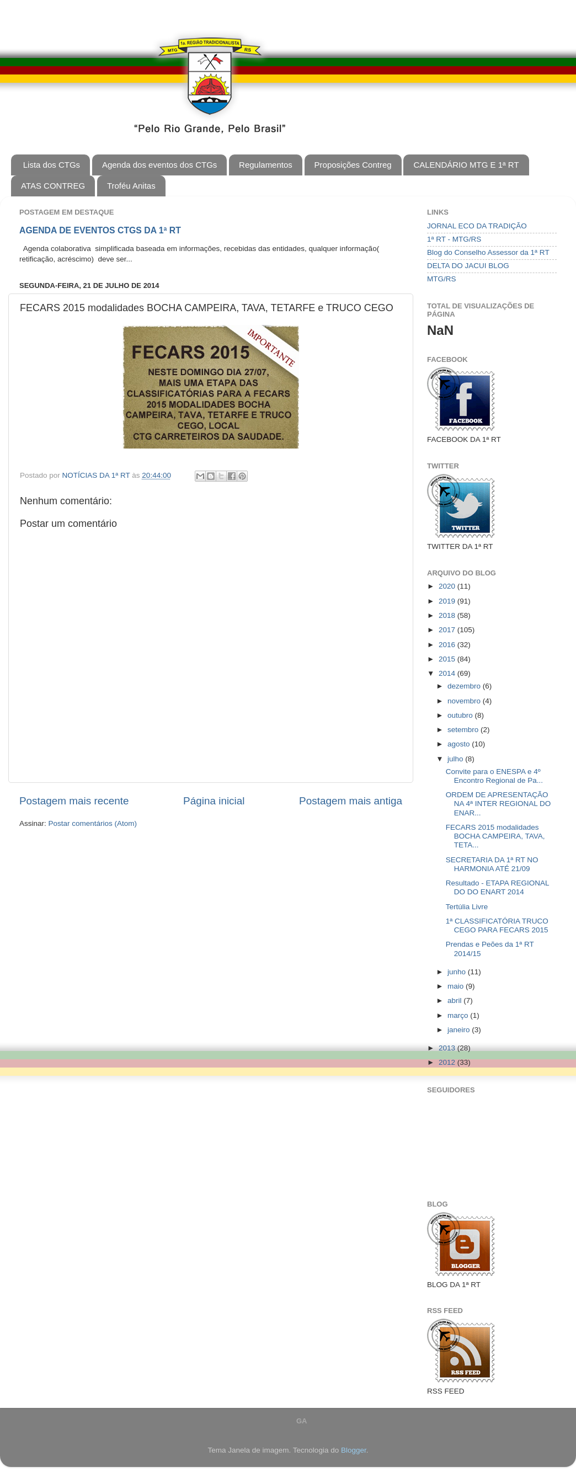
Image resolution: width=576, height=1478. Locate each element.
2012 (448, 1062)
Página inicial (213, 801)
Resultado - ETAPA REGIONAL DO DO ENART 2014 (497, 887)
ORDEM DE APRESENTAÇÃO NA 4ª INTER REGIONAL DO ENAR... (498, 804)
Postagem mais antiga (350, 801)
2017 (448, 630)
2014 (448, 673)
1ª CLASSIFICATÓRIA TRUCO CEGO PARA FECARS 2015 (497, 925)
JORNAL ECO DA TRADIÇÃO (477, 226)
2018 (448, 615)
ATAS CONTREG (53, 185)
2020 (448, 586)
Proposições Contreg (353, 164)
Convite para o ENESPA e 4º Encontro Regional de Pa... (494, 776)
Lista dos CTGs (51, 164)
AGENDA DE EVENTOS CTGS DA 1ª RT (100, 230)
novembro (465, 701)
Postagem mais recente (74, 801)
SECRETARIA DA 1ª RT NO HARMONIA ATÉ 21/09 (492, 864)
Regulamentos (265, 164)
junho (457, 972)
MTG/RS (441, 279)
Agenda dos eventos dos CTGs (159, 164)
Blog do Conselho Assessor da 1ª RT (488, 252)
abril (455, 1000)
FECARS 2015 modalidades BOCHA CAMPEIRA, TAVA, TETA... (495, 836)
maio (456, 986)
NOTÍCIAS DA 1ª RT (97, 475)
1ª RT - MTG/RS (454, 239)
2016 (448, 645)
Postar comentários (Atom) (93, 823)
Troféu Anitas (131, 185)
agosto (459, 744)
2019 (448, 601)
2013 (448, 1048)
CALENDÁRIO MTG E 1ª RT (466, 164)
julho (456, 759)
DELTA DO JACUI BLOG (468, 266)
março (458, 1015)
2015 (448, 659)
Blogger (353, 1450)
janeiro (459, 1030)
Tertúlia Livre (467, 907)
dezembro (465, 686)
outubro (461, 715)
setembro (464, 729)
